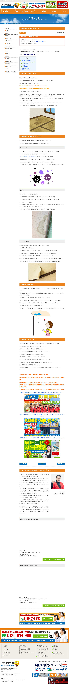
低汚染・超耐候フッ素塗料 (25, 649)
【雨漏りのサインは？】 (26, 68)
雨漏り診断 (55, 645)
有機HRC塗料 (40, 652)
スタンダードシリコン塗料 (42, 646)
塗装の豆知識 (8, 66)
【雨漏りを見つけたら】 (26, 69)
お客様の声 (53, 12)
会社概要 (5, 646)
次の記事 (24, 463)
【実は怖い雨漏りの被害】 (26, 60)
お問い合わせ (5, 655)
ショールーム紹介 (6, 652)
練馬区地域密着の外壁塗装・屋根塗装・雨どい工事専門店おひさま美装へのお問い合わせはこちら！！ (42, 437)
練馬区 (7, 33)
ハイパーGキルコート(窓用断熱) (42, 656)
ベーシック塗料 (23, 646)
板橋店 (7, 30)
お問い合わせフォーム (41, 41)
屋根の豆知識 (8, 61)
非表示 (29, 58)
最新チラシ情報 (9, 48)
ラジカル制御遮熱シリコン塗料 (43, 648)
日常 (7, 51)
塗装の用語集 (8, 40)
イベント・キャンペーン (11, 71)
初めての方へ (6, 12)
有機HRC (22, 653)
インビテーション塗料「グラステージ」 (27, 652)
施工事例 (44, 12)
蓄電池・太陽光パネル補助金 (58, 653)
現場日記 (8, 63)
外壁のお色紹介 (9, 38)
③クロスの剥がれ (26, 66)
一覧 (42, 463)
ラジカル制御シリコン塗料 (25, 648)
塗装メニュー (34, 12)
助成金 (7, 56)
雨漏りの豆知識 (22, 32)
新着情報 (8, 68)
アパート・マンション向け (41, 655)
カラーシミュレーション (57, 652)
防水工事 (8, 53)
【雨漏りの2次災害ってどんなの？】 (28, 62)
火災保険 (8, 58)
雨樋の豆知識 (8, 45)
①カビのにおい (26, 63)
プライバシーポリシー (7, 653)
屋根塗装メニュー (40, 645)
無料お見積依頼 (47, 618)
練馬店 (7, 28)
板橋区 (7, 35)
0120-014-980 (35, 39)
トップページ (5, 645)
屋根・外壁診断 (56, 646)
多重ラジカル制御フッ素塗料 (43, 649)
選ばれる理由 (25, 12)
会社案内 (15, 12)
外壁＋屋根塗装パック (41, 653)
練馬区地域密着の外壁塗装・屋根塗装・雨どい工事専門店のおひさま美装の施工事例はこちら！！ (42, 392)
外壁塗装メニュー (22, 645)
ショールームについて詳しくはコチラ (53, 559)
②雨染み (24, 65)
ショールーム (63, 12)
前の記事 (60, 463)
